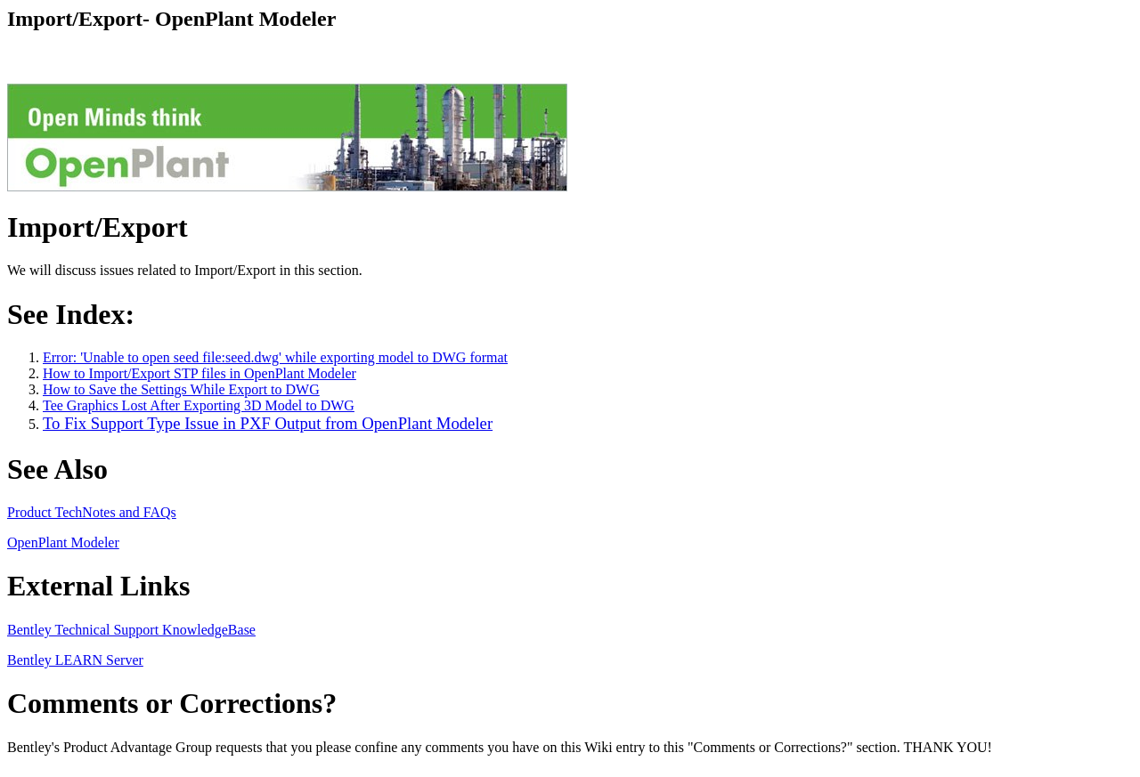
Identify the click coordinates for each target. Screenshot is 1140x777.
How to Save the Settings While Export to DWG (181, 389)
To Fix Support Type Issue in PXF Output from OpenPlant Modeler (268, 423)
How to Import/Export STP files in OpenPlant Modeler (199, 373)
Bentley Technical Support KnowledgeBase (131, 629)
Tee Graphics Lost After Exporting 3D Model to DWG (198, 405)
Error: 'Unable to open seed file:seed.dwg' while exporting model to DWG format (275, 357)
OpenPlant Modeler (63, 542)
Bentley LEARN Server (75, 660)
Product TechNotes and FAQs (91, 512)
